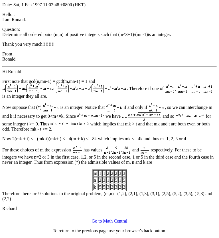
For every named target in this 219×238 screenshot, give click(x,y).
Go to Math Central (109, 221)
